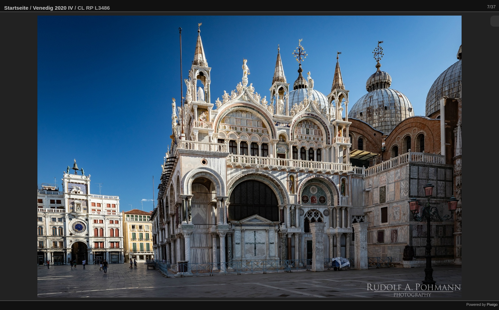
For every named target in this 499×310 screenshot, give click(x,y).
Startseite (16, 8)
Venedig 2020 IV (53, 8)
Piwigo (492, 304)
